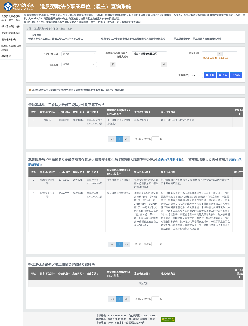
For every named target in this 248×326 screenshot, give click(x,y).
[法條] (138, 64)
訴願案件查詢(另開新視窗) (11, 48)
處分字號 (92, 112)
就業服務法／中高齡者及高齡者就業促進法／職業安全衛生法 (133, 38)
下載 (210, 75)
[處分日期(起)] (209, 53)
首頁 (28, 28)
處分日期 (194, 53)
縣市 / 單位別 (51, 54)
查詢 (223, 75)
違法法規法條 (142, 112)
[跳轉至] (155, 138)
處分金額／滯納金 (239, 273)
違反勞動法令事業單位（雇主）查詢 (10, 18)
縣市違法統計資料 (10, 26)
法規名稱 (53, 65)
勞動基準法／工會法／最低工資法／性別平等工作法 (55, 38)
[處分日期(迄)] (230, 53)
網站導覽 (6, 56)
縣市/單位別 (47, 112)
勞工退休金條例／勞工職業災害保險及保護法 (197, 38)
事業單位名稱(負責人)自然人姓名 (116, 55)
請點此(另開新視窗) (170, 159)
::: (0, 12)
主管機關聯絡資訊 (10, 33)
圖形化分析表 (8, 39)
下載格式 (183, 75)
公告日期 (64, 112)
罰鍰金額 (239, 112)
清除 (236, 75)
